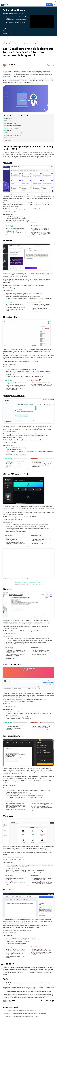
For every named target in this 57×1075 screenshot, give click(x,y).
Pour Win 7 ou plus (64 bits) (21, 584)
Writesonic (9, 118)
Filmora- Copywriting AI (12, 128)
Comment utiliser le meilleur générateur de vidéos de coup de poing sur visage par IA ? (24, 1013)
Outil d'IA (13, 42)
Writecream (8, 816)
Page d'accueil (6, 42)
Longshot (9, 130)
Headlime (9, 890)
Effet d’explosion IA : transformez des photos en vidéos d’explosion (19, 1010)
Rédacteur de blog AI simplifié (14, 135)
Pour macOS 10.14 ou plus (35, 584)
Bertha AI (8, 121)
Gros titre (9, 140)
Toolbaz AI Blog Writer (13, 664)
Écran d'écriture (10, 137)
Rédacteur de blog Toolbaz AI (14, 133)
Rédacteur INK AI (11, 123)
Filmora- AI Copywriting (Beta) (16, 474)
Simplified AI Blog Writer (14, 736)
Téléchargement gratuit (21, 582)
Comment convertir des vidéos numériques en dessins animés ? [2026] (20, 1016)
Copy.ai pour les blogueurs (13, 125)
